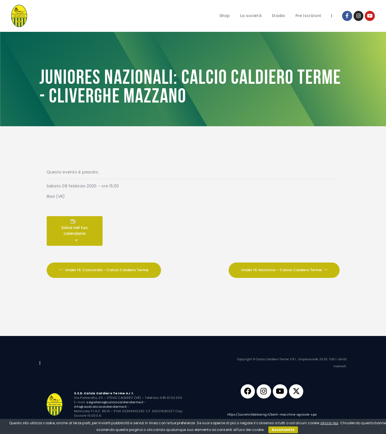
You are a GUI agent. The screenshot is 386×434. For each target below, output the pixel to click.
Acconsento (283, 429)
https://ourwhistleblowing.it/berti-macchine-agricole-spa (272, 415)
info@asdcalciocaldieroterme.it (100, 406)
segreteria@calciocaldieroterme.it (114, 402)
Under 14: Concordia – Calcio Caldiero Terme (106, 270)
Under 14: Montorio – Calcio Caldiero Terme (282, 270)
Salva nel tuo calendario (74, 230)
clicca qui (329, 423)
